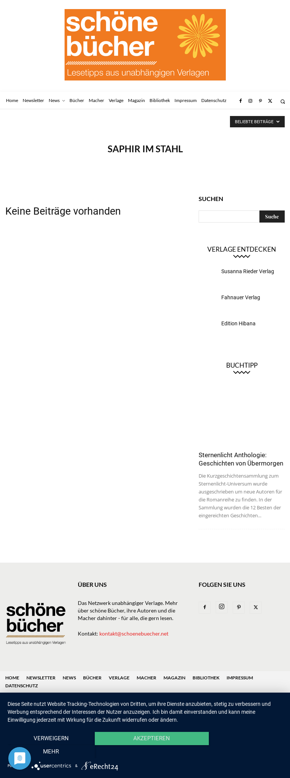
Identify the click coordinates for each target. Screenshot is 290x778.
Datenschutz (21, 685)
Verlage (119, 678)
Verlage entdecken (241, 249)
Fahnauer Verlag (240, 297)
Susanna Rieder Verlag (247, 271)
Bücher (92, 678)
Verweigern (48, 752)
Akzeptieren (144, 752)
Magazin (174, 678)
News (69, 678)
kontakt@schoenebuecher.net (133, 633)
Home (12, 678)
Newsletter (41, 678)
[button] (282, 101)
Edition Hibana (238, 323)
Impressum (240, 678)
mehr (241, 752)
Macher (146, 678)
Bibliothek (206, 678)
